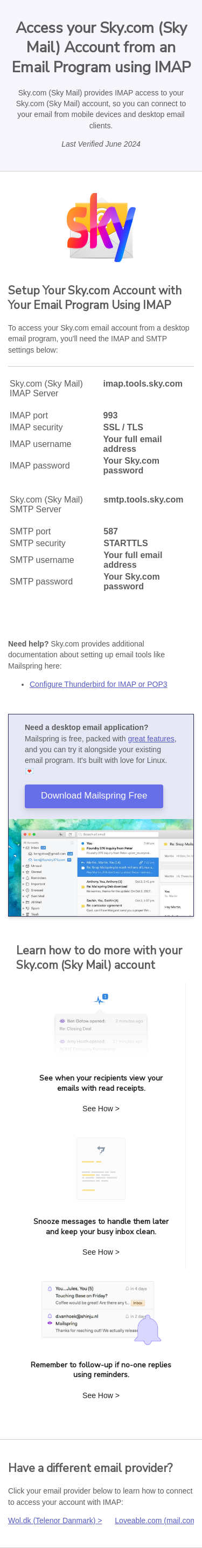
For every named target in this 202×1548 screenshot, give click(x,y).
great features (151, 738)
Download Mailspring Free (94, 795)
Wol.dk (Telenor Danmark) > (55, 1520)
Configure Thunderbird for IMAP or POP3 (99, 684)
